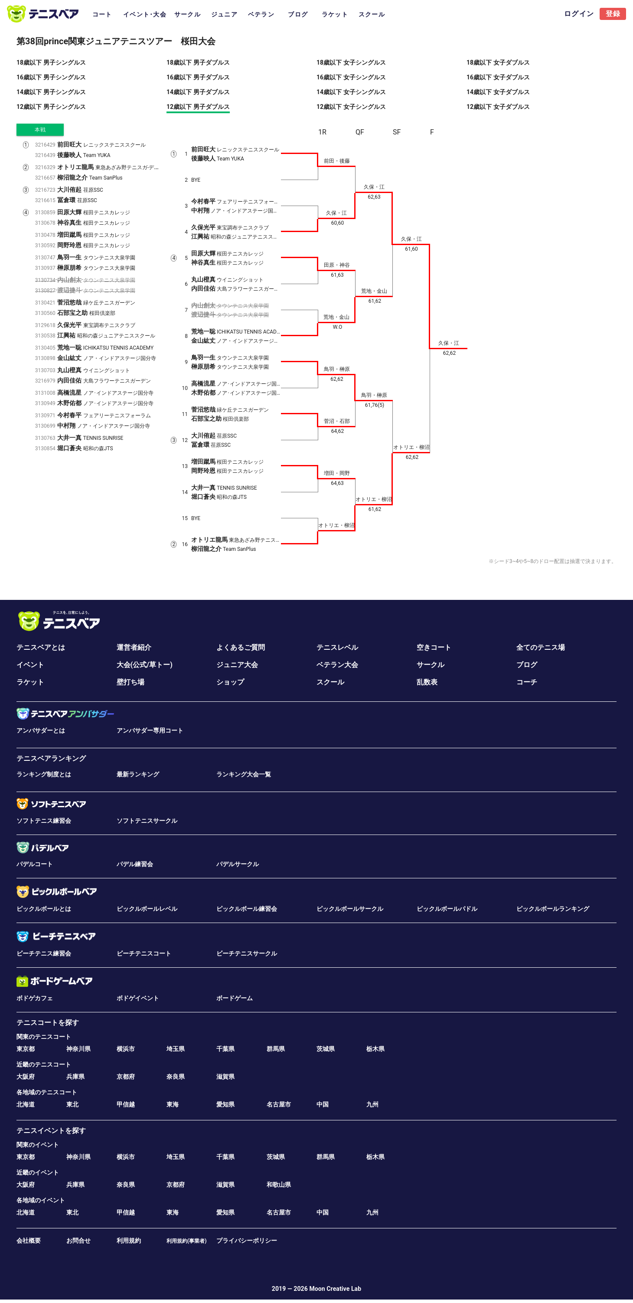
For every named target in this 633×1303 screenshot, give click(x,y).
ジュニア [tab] (224, 14)
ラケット (30, 682)
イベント (30, 665)
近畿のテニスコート (43, 1064)
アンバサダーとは (40, 730)
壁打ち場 (130, 682)
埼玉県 (175, 1048)
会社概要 (28, 1240)
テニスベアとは (40, 647)
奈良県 (175, 1076)
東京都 (25, 1048)
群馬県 (276, 1048)
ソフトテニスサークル (147, 820)
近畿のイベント (37, 1172)
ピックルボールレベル (147, 908)
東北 (72, 1104)
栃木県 (375, 1048)
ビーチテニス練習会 (43, 953)
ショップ (230, 682)
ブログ (526, 665)
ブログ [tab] (298, 14)
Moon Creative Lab (335, 1288)
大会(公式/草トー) (145, 665)
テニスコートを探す (47, 1022)
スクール (330, 682)
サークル (430, 665)
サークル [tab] (187, 14)
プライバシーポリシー (246, 1240)
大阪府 (25, 1076)
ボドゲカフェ (34, 998)
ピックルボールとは (43, 908)
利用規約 (129, 1240)
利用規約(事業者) (186, 1241)
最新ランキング (138, 774)
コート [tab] (102, 14)
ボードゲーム (234, 998)
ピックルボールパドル (447, 908)
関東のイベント (37, 1144)
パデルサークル (237, 864)
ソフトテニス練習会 (43, 820)
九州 (372, 1104)
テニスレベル (337, 647)
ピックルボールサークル (349, 908)
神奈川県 (78, 1048)
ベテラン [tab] (261, 14)
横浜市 (126, 1048)
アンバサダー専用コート (150, 730)
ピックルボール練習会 (246, 908)
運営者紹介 (134, 647)
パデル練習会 (135, 864)
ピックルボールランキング (552, 908)
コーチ (526, 682)
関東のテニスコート (43, 1036)
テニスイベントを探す (51, 1130)
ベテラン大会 (337, 665)
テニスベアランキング (51, 758)
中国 (322, 1104)
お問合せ (78, 1240)
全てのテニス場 (540, 647)
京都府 (126, 1076)
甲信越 (126, 1104)
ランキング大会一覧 (243, 774)
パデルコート (34, 864)
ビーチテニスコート (144, 953)
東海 (172, 1104)
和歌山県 (279, 1184)
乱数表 (427, 682)
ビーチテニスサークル (246, 953)
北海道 (25, 1104)
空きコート (434, 647)
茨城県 (325, 1048)
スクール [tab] (372, 14)
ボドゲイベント (138, 998)
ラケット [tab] (335, 14)
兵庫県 (75, 1076)
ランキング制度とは (43, 774)
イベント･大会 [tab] (144, 14)
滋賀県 (225, 1076)
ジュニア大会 (237, 665)
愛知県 (225, 1104)
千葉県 (225, 1048)
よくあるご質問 (240, 647)
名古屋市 (279, 1104)
